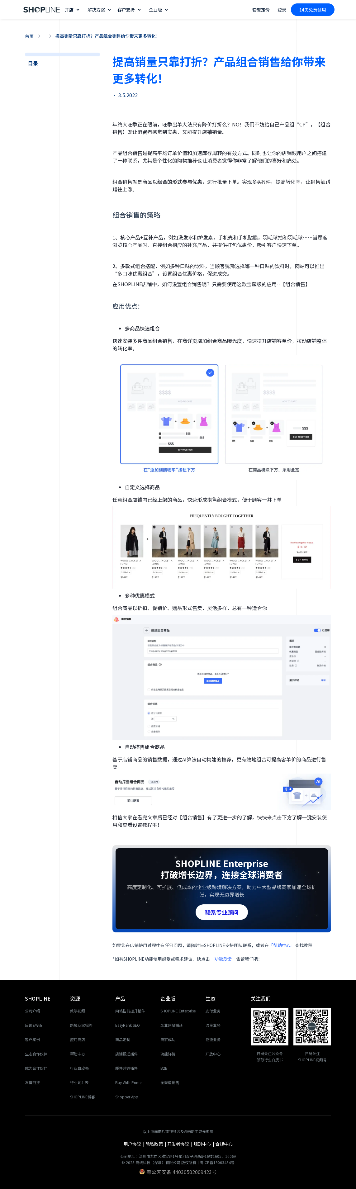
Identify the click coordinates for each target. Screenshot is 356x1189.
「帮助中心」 (282, 945)
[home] (41, 10)
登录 (282, 10)
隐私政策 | (156, 1144)
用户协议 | (134, 1144)
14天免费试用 (312, 10)
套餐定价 (261, 10)
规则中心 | (204, 1144)
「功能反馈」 (223, 959)
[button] (73, 9)
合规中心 (224, 1144)
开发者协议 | (180, 1144)
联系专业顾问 (222, 912)
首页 (29, 36)
